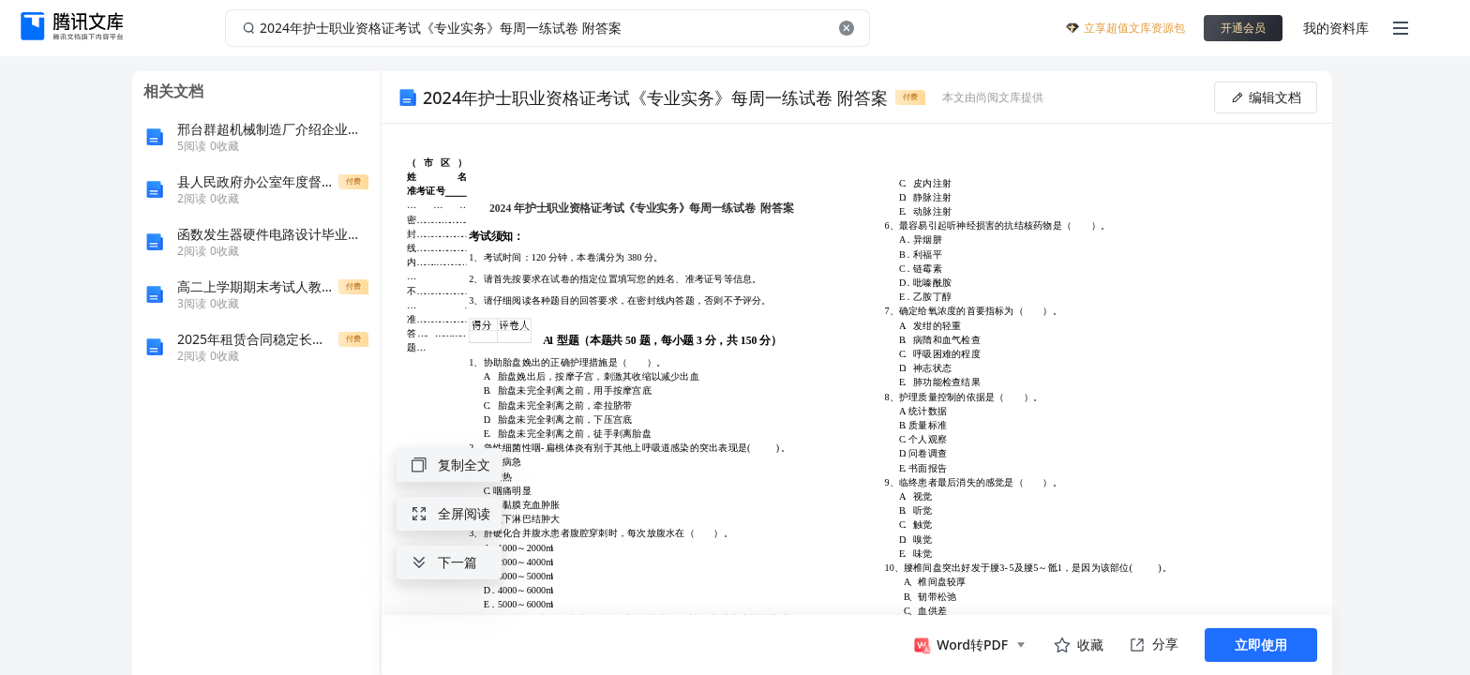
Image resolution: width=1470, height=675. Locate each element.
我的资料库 (1336, 28)
